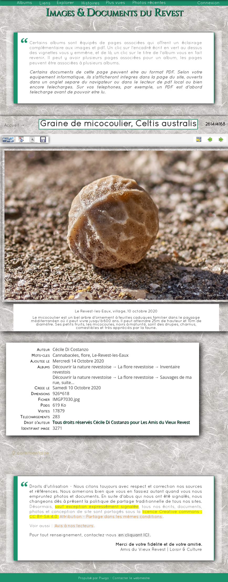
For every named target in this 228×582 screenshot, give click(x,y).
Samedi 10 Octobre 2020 (77, 388)
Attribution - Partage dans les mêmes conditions (111, 517)
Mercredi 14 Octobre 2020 (78, 361)
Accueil (11, 125)
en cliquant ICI (133, 535)
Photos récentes (149, 3)
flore (85, 355)
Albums (24, 3)
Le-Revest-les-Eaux (110, 355)
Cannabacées (66, 355)
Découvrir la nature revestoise (82, 367)
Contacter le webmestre (131, 578)
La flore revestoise (136, 367)
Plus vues (115, 3)
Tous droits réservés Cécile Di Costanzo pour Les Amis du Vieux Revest (121, 422)
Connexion (208, 3)
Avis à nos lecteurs (74, 526)
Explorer (65, 3)
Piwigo (104, 578)
